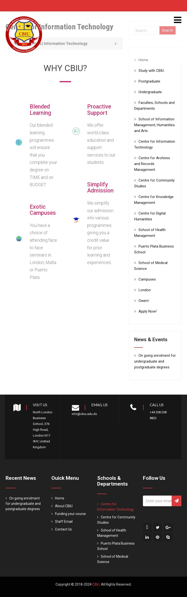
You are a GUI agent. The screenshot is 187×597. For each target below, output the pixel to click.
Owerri (144, 300)
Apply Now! (148, 311)
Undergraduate (150, 92)
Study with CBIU (151, 70)
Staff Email (64, 521)
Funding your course (70, 514)
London (145, 290)
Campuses (147, 279)
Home (59, 498)
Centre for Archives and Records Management (152, 164)
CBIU (96, 584)
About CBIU (64, 506)
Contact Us (63, 529)
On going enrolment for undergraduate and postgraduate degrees (155, 361)
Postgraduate (149, 81)
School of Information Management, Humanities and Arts (154, 125)
